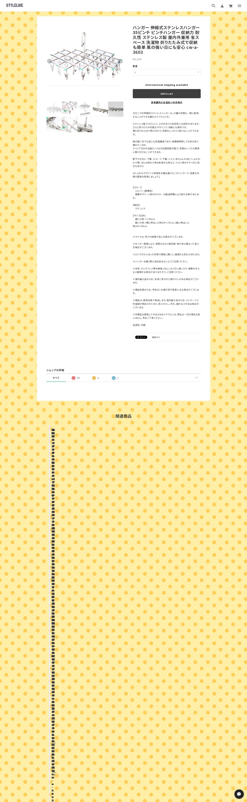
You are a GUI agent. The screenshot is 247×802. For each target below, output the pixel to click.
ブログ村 (133, 761)
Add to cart (167, 93)
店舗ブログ (86, 584)
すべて (56, 377)
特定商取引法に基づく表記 (135, 776)
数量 (135, 66)
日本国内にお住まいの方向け (166, 102)
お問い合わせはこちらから (123, 678)
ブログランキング (118, 761)
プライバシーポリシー (109, 776)
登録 (157, 734)
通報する (156, 337)
